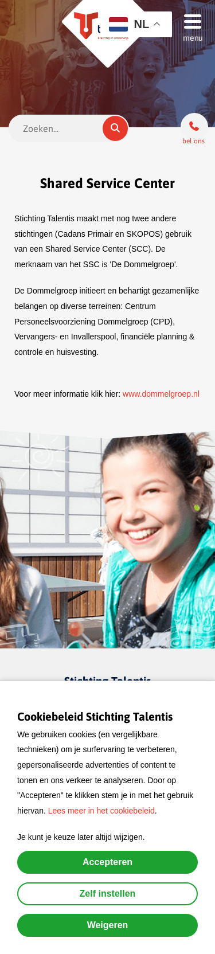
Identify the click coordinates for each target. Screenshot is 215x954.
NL (129, 24)
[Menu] (189, 20)
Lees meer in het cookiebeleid (101, 810)
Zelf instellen (108, 893)
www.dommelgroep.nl (161, 393)
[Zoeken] (115, 128)
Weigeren (107, 925)
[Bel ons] (194, 126)
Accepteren (107, 862)
